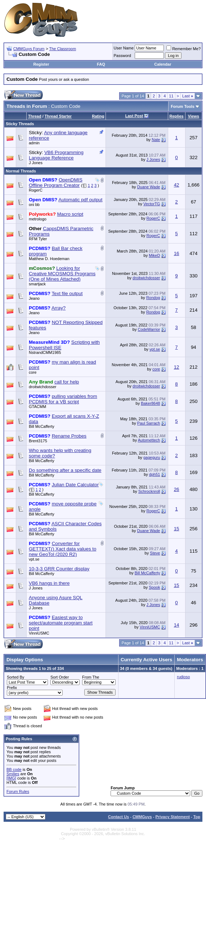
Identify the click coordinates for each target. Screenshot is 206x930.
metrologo (37, 219)
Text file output (67, 293)
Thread (34, 116)
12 (176, 367)
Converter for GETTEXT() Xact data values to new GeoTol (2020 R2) (62, 549)
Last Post (134, 116)
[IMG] (11, 778)
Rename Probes (69, 436)
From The (90, 677)
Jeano (34, 298)
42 (176, 185)
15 (176, 528)
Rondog (153, 297)
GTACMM (37, 406)
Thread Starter (58, 116)
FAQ (101, 64)
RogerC (35, 190)
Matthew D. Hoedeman (49, 258)
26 (176, 489)
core (32, 372)
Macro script (70, 214)
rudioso (183, 677)
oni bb (34, 204)
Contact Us (118, 817)
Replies (177, 116)
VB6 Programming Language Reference (56, 155)
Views (193, 116)
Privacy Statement (172, 817)
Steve (155, 553)
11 (171, 96)
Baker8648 (150, 403)
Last (187, 96)
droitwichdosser (146, 278)
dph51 (154, 474)
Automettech (149, 440)
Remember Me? (183, 49)
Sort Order (59, 677)
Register (41, 64)
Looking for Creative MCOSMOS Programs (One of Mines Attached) (62, 274)
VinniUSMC (39, 633)
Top (196, 817)
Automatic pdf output (80, 199)
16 (176, 253)
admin (34, 143)
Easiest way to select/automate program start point (61, 623)
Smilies (12, 774)
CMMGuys (142, 817)
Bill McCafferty (41, 426)
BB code (14, 769)
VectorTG (151, 204)
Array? (59, 308)
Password (122, 55)
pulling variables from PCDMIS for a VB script (63, 399)
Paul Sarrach (148, 423)
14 (176, 625)
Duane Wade (148, 187)
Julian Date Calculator (75, 484)
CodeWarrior (149, 329)
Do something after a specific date (65, 470)
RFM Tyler (38, 239)
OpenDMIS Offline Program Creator (55, 182)
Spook (154, 587)
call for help (66, 382)
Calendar (162, 64)
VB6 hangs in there (49, 583)
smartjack (37, 284)
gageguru (151, 457)
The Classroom (62, 49)
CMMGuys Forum (29, 49)
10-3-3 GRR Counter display (59, 568)
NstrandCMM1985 (45, 352)
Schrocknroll (149, 491)
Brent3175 (38, 441)
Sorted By (15, 677)
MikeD (154, 255)
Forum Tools (182, 106)
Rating (98, 116)
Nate (156, 139)
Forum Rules (17, 791)
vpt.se (154, 349)
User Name (124, 48)
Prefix (12, 687)
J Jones (35, 163)
